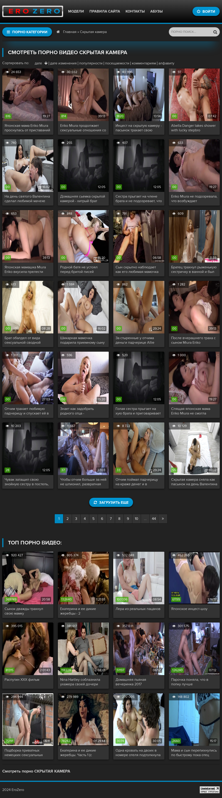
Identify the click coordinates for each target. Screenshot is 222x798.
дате (38, 63)
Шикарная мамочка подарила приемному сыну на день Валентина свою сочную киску (82, 340)
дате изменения (63, 63)
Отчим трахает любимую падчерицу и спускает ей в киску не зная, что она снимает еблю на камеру (27, 411)
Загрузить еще (111, 502)
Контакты (135, 11)
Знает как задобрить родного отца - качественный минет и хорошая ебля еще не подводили (78, 411)
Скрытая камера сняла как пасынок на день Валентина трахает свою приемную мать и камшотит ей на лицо (194, 481)
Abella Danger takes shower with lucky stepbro (193, 127)
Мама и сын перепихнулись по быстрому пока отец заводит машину (194, 752)
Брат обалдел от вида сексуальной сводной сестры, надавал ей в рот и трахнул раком (27, 340)
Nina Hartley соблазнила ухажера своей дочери (80, 681)
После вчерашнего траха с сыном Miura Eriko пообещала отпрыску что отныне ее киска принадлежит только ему (193, 340)
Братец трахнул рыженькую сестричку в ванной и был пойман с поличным (194, 269)
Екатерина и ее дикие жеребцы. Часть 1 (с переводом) (78, 752)
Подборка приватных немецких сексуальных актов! (24, 752)
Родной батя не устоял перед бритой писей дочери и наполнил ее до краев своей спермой (81, 269)
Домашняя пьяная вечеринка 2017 (131, 681)
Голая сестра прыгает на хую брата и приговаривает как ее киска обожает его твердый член (138, 411)
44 (154, 518)
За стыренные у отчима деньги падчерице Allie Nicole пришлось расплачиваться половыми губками (138, 340)
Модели (76, 11)
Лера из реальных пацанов (138, 609)
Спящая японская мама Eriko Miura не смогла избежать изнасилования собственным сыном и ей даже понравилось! (192, 411)
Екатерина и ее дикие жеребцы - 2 (78, 611)
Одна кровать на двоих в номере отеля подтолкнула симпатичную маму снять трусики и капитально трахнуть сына (138, 752)
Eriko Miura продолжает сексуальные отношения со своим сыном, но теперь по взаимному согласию (83, 127)
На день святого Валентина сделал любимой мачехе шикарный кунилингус (27, 198)
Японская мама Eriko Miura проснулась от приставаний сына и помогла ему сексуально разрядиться (27, 127)
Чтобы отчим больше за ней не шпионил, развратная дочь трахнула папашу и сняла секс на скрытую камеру (83, 481)
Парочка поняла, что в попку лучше (189, 681)
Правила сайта (104, 11)
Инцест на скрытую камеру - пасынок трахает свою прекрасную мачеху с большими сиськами (139, 127)
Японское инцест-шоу (189, 609)
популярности (91, 63)
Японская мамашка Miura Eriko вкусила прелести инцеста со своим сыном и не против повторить (26, 269)
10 (136, 518)
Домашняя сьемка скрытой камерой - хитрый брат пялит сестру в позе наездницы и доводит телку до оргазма (83, 198)
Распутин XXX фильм (22, 679)
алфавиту (166, 63)
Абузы (156, 11)
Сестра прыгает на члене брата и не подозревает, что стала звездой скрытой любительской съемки (139, 198)
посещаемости (117, 63)
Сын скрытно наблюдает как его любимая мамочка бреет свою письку (137, 269)
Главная (69, 32)
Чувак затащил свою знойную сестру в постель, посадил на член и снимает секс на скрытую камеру (27, 481)
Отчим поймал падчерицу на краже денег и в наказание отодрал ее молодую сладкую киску (137, 481)
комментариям (144, 63)
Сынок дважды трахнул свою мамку (24, 611)
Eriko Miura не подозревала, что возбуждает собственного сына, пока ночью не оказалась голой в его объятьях (194, 198)
